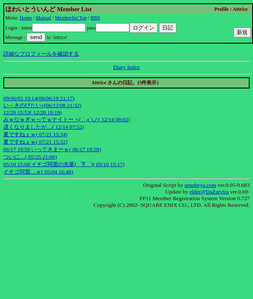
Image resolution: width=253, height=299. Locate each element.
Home (26, 18)
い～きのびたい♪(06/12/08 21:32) (42, 105)
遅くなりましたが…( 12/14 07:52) (43, 127)
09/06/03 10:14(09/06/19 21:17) (38, 98)
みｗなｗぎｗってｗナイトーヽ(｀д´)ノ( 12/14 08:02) (66, 119)
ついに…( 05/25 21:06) (30, 157)
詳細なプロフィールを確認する (41, 54)
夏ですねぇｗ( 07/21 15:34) (35, 134)
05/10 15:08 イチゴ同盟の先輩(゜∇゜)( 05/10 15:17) (64, 164)
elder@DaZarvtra (209, 192)
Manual (43, 18)
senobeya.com (200, 185)
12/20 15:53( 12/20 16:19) (32, 112)
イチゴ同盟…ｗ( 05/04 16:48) (38, 172)
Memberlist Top (71, 18)
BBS (95, 18)
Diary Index (126, 67)
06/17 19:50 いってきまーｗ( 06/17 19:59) (52, 149)
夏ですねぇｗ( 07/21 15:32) (35, 142)
